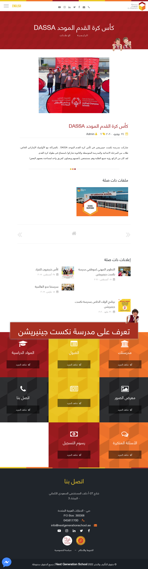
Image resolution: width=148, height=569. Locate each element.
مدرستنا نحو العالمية (46, 286)
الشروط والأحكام (86, 550)
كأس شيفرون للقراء (47, 269)
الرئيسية (82, 35)
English (16, 6)
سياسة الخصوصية (63, 550)
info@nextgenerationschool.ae (74, 525)
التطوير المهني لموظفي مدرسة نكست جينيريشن (96, 271)
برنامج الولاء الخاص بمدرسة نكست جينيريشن (95, 304)
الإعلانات (65, 35)
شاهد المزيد (125, 364)
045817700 (73, 520)
